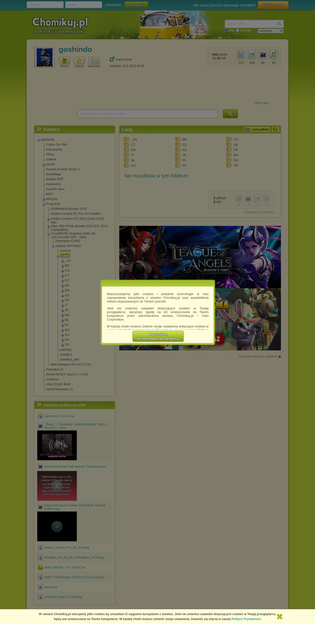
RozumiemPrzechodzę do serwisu (158, 336)
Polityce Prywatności (246, 619)
